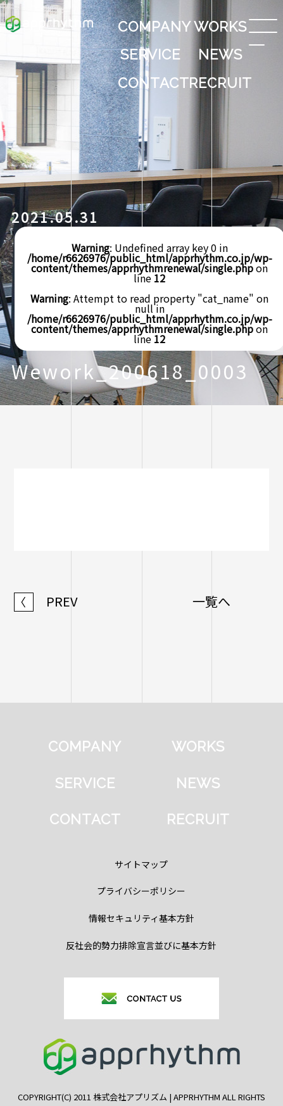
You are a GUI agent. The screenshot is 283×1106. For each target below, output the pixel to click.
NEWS (220, 54)
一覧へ (211, 601)
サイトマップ (141, 864)
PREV (46, 601)
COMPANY (152, 26)
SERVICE (150, 54)
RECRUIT (220, 83)
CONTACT (152, 83)
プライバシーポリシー (141, 890)
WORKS (220, 26)
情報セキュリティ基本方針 (141, 918)
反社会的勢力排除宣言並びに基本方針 (141, 945)
